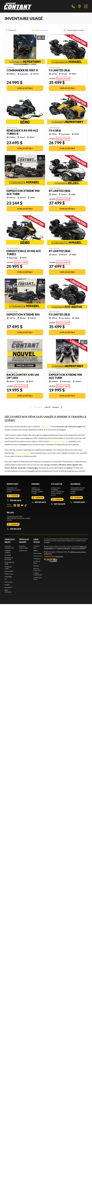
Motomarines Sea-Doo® (9, 558)
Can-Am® (8, 555)
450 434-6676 (39, 502)
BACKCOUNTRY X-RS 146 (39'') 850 (23, 376)
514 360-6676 (77, 502)
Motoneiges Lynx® (8, 567)
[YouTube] (22, 505)
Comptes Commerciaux (37, 574)
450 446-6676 (14, 529)
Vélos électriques (8, 591)
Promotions (37, 558)
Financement (23, 550)
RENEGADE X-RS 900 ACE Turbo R (22, 132)
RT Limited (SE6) (59, 190)
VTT (6, 579)
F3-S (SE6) (55, 130)
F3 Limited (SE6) (59, 70)
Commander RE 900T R (22, 70)
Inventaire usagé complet (23, 547)
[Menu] (85, 6)
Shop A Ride (59, 556)
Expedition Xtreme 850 (23, 314)
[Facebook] (15, 505)
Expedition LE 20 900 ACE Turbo (24, 252)
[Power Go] (65, 560)
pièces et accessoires (22, 453)
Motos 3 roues (9, 574)
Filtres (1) (11, 30)
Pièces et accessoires (37, 569)
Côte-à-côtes (8, 582)
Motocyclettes (9, 571)
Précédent (35, 407)
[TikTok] (25, 505)
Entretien (36, 566)
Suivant (57, 407)
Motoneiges (8, 576)
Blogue (35, 550)
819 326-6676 (58, 504)
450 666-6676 (14, 500)
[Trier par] (75, 30)
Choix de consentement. (78, 548)
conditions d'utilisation (63, 548)
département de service (58, 441)
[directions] (79, 6)
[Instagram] (18, 505)
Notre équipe (37, 553)
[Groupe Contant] (18, 6)
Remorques (8, 587)
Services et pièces (36, 562)
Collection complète (8, 551)
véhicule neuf (45, 426)
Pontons (7, 585)
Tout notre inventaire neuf (9, 547)
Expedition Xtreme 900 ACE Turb (23, 192)
